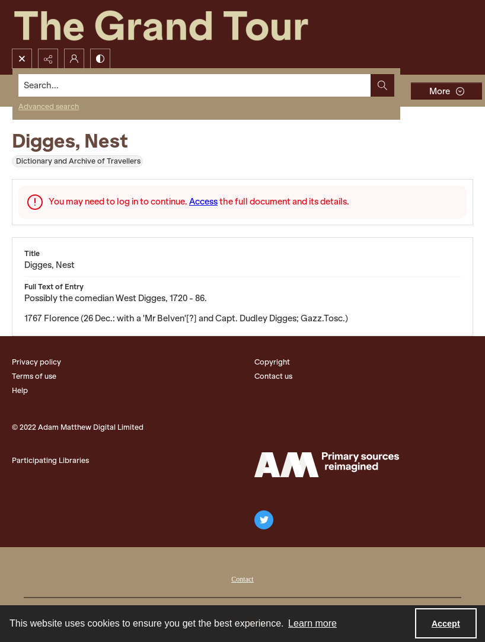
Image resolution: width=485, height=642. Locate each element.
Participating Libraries (50, 460)
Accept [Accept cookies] (446, 623)
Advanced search (48, 106)
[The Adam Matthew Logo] (326, 464)
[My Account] (74, 58)
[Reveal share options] (48, 58)
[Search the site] (195, 85)
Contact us (273, 376)
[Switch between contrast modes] (100, 58)
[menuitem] (242, 578)
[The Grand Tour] (188, 24)
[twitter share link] (263, 519)
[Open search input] (21, 58)
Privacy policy (36, 361)
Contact (242, 579)
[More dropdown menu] (446, 91)
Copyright (272, 361)
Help (20, 390)
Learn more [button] (312, 623)
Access (203, 201)
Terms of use (34, 376)
